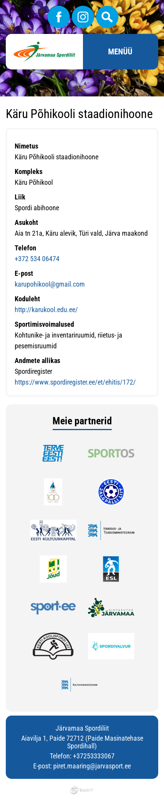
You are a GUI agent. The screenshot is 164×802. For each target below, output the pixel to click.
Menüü (120, 51)
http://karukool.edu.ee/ (46, 310)
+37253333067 (94, 756)
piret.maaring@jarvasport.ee (92, 766)
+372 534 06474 (37, 259)
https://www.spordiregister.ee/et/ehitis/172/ (75, 382)
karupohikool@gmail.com (50, 284)
